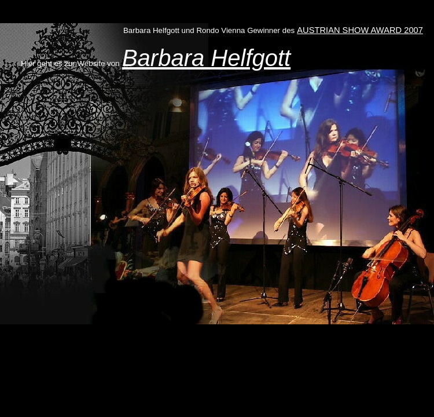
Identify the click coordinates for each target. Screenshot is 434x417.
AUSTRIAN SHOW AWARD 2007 (360, 30)
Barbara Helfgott (206, 58)
